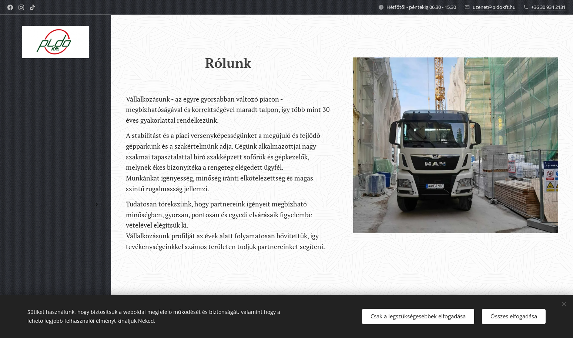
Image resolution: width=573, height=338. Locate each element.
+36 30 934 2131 (548, 7)
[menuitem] (55, 169)
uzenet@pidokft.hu (494, 7)
